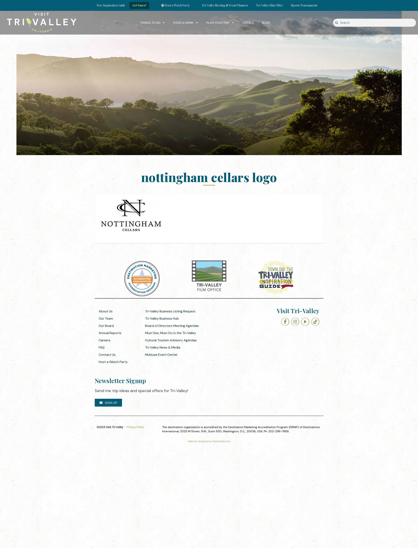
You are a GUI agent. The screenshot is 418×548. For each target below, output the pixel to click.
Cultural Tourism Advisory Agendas (171, 340)
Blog (266, 22)
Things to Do (152, 22)
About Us (106, 311)
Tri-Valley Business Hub (162, 318)
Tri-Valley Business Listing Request (170, 311)
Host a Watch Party (113, 362)
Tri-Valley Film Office (269, 5)
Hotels (248, 22)
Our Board (106, 326)
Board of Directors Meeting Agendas (172, 326)
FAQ (102, 347)
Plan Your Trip (220, 22)
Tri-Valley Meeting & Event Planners (225, 5)
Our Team (106, 318)
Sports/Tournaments (304, 5)
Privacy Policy (135, 427)
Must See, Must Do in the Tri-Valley (170, 333)
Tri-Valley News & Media (162, 347)
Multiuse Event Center (161, 355)
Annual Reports (110, 333)
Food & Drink (185, 22)
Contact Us (107, 355)
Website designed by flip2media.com (209, 441)
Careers (104, 340)
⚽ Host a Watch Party (175, 5)
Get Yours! (139, 5)
